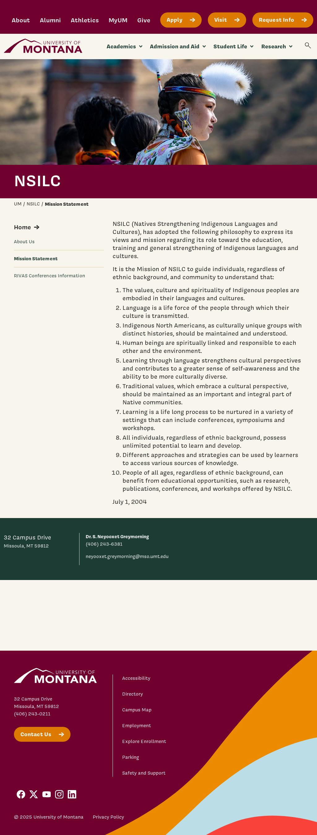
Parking (130, 757)
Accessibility (136, 678)
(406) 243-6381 (104, 544)
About (21, 20)
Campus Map (137, 710)
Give (143, 20)
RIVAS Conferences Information (49, 276)
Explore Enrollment (144, 741)
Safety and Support (143, 773)
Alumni (50, 20)
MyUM (118, 20)
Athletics (85, 20)
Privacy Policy (108, 817)
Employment (136, 726)
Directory (132, 694)
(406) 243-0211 (32, 714)
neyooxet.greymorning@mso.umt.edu (127, 556)
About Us (24, 242)
